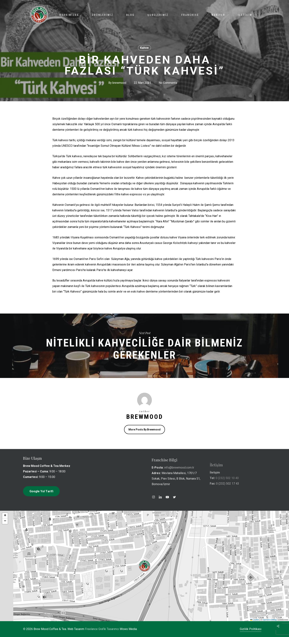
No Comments (168, 83)
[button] (144, 566)
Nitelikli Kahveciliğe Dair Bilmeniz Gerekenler (144, 346)
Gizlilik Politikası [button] (250, 629)
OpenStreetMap (270, 620)
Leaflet (254, 620)
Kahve (144, 48)
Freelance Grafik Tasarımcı (102, 629)
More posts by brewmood (144, 429)
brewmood (119, 83)
